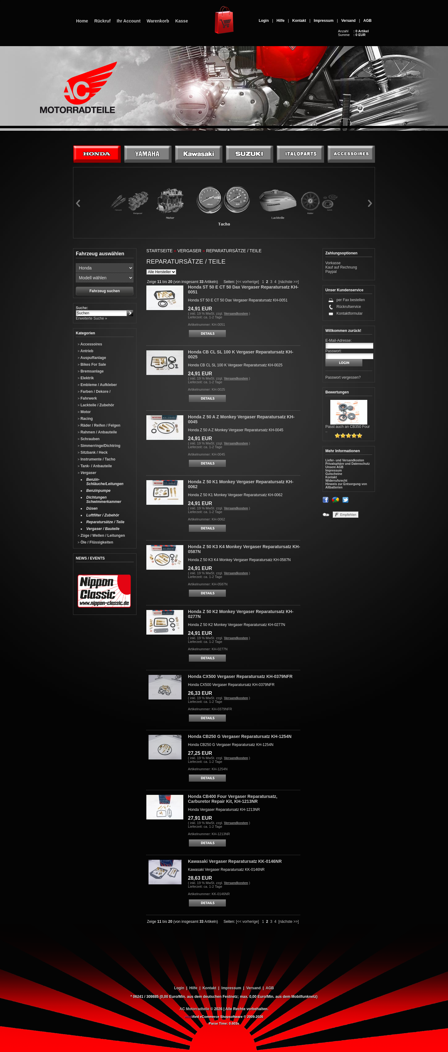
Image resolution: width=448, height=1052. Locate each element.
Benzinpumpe (98, 490)
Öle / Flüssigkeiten (95, 542)
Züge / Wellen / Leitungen (101, 535)
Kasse (181, 20)
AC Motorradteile (195, 1009)
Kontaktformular (349, 313)
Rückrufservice (348, 307)
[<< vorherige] (247, 282)
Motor (84, 412)
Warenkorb (158, 20)
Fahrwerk (87, 398)
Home (82, 20)
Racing (85, 418)
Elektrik (86, 378)
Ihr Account (129, 20)
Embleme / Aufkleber (97, 385)
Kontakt (299, 20)
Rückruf (102, 20)
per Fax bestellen (350, 300)
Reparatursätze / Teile (105, 522)
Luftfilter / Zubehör (102, 515)
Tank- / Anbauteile (95, 466)
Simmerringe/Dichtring (99, 446)
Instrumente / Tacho (96, 459)
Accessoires (90, 344)
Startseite (159, 250)
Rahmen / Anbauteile (97, 432)
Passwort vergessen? (343, 377)
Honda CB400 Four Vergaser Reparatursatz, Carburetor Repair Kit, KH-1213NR (232, 799)
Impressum (323, 20)
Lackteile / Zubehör (96, 405)
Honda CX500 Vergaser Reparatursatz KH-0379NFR (240, 676)
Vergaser (87, 473)
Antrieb (85, 351)
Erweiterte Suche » (91, 318)
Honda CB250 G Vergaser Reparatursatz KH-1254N (239, 736)
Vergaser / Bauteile (103, 529)
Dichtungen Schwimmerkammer (103, 499)
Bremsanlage (91, 371)
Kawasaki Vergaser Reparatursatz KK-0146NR (235, 861)
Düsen (92, 508)
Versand (348, 20)
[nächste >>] (289, 282)
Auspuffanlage (92, 358)
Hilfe (280, 20)
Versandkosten (236, 313)
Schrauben (89, 439)
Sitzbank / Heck (93, 452)
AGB (367, 20)
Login (264, 20)
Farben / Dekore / (94, 391)
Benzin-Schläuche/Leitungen (105, 481)
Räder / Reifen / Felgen (99, 425)
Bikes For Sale (92, 364)
